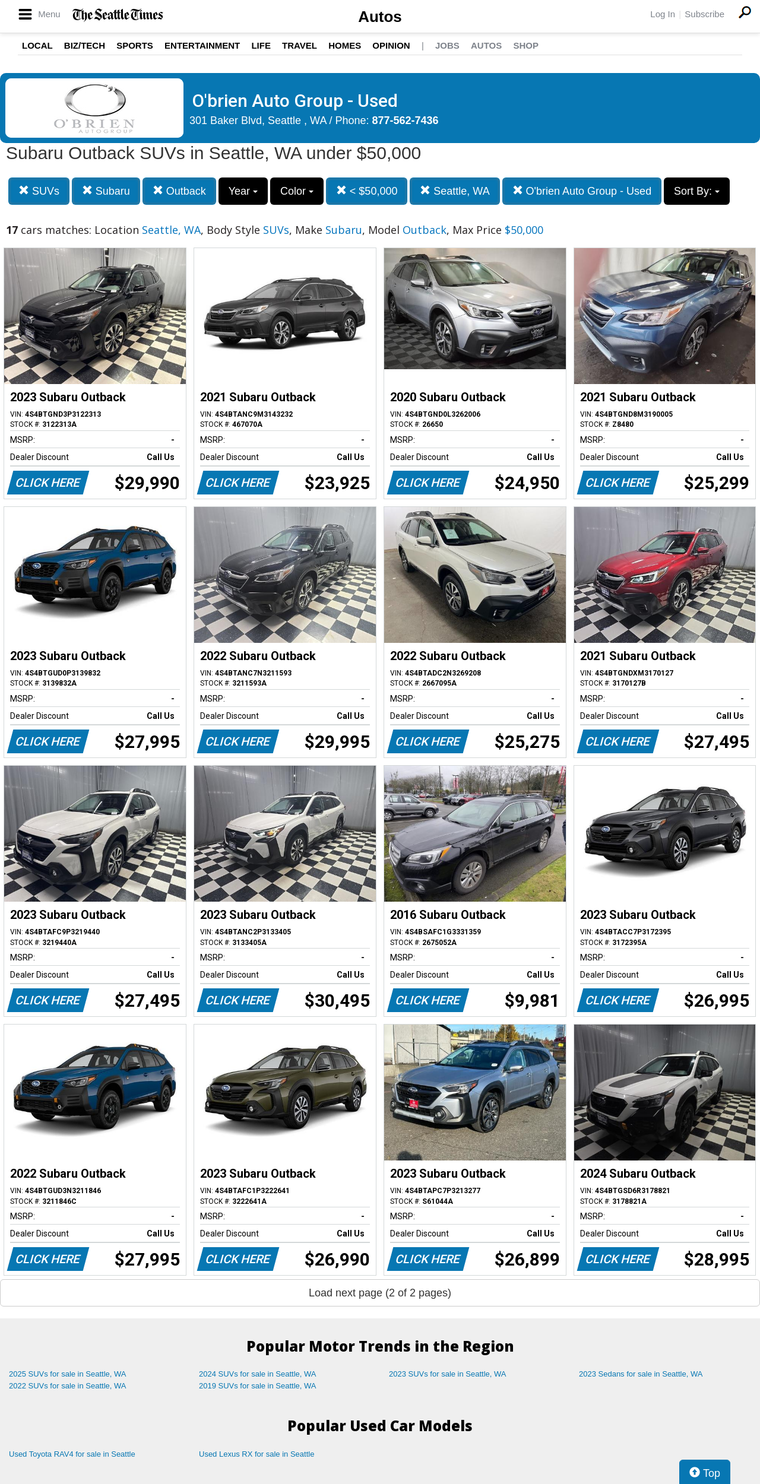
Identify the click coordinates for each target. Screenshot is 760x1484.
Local (37, 45)
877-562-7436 (405, 120)
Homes (344, 45)
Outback (179, 191)
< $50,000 (367, 191)
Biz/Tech (84, 45)
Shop (526, 45)
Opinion (391, 45)
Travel (299, 45)
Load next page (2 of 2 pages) (380, 1293)
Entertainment (202, 45)
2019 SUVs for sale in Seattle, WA (257, 1385)
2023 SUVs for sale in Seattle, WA (447, 1373)
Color (297, 191)
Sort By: (697, 191)
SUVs (38, 191)
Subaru (106, 191)
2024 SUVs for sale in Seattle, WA (257, 1373)
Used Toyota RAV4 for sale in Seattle (72, 1454)
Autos (380, 17)
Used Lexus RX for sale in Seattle (256, 1454)
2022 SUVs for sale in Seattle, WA (67, 1385)
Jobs (447, 45)
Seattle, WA (454, 191)
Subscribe (704, 14)
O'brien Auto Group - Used (582, 191)
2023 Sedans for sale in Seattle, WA (640, 1373)
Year (243, 191)
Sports (134, 45)
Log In (662, 14)
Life (261, 45)
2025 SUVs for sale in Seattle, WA (67, 1373)
